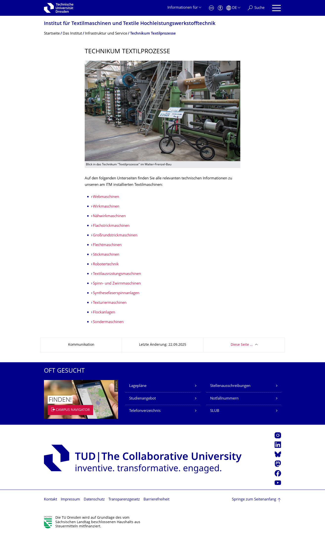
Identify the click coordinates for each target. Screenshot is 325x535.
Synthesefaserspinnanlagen (116, 293)
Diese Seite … (242, 344)
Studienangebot (142, 399)
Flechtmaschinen (107, 245)
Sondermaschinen (108, 322)
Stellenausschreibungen (230, 386)
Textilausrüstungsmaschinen (117, 274)
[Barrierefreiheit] (220, 8)
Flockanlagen (104, 312)
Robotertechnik (106, 264)
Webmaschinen (106, 197)
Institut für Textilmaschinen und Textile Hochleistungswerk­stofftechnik (129, 23)
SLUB (214, 411)
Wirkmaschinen (106, 207)
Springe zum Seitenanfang (254, 499)
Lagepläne (137, 386)
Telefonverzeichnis (145, 411)
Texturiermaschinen (109, 303)
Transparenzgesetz (124, 499)
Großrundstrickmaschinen (115, 235)
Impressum (70, 499)
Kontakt (50, 499)
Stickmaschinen (106, 255)
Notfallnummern (224, 399)
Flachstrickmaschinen (111, 226)
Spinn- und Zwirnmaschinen (117, 284)
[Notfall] (211, 8)
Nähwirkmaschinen (109, 216)
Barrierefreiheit (156, 499)
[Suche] (256, 8)
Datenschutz (94, 499)
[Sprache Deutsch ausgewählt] (233, 8)
